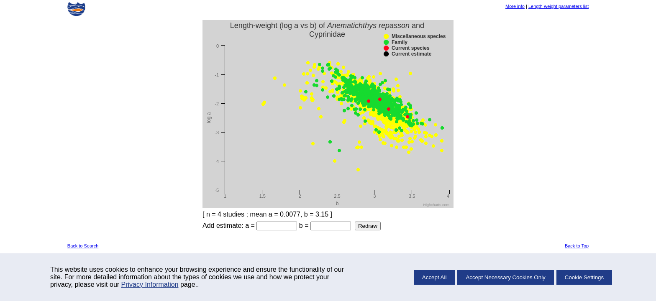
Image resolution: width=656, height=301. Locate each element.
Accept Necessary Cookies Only (505, 277)
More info (515, 6)
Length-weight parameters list (558, 6)
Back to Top (577, 245)
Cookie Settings (584, 277)
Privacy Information (150, 284)
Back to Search (83, 245)
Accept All (434, 277)
